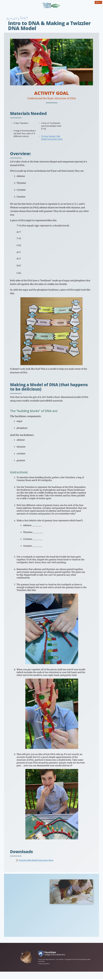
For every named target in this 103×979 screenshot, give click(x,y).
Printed (51, 141)
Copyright (70, 967)
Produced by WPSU (44, 971)
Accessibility (62, 967)
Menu (98, 3)
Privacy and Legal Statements (47, 967)
